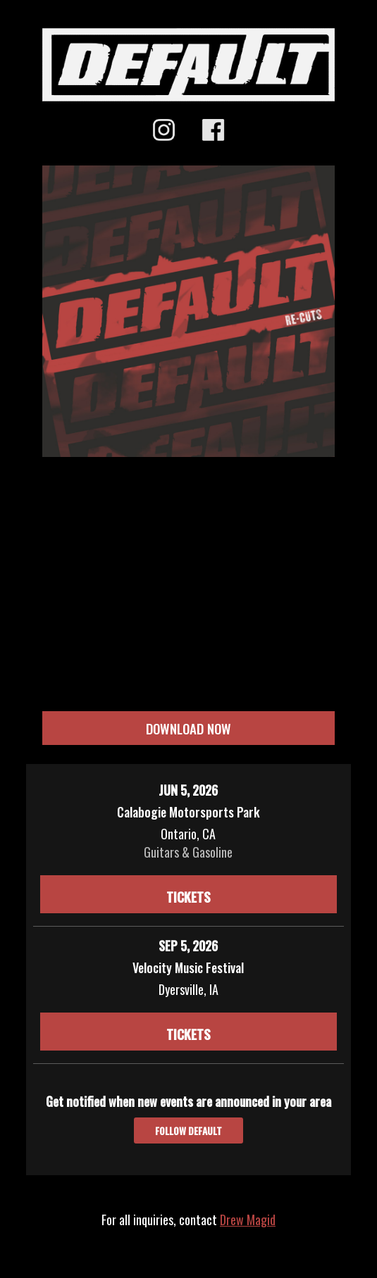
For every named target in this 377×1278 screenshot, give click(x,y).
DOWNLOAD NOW (188, 728)
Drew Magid (248, 1219)
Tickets (188, 896)
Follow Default (188, 1130)
